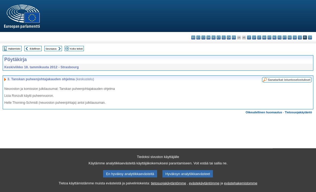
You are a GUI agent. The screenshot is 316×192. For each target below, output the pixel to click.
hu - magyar (264, 37)
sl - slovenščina (300, 37)
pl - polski (280, 37)
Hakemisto (14, 48)
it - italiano (249, 37)
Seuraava (50, 48)
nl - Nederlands (274, 37)
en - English (229, 37)
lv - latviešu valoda (254, 37)
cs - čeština (203, 37)
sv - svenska (310, 37)
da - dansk (208, 37)
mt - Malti (269, 37)
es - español (198, 37)
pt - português (285, 37)
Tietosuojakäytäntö (298, 112)
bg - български (193, 37)
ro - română (290, 37)
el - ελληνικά (224, 37)
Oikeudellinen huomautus (264, 112)
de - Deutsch (214, 37)
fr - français (234, 37)
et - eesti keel (219, 37)
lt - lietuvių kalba (259, 37)
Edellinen (35, 48)
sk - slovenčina (295, 37)
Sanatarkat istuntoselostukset (289, 79)
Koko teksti (76, 48)
